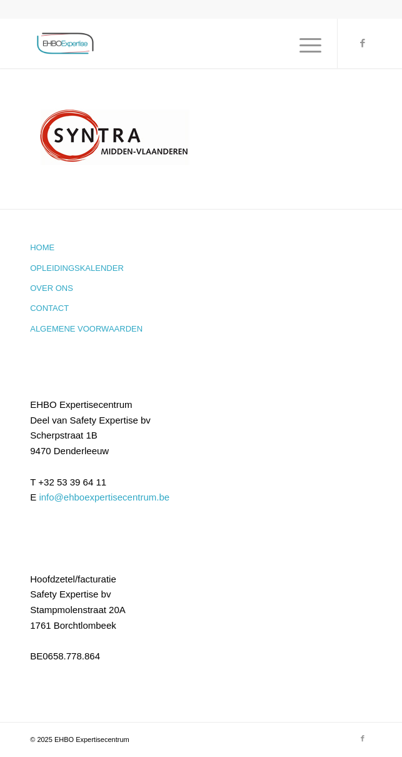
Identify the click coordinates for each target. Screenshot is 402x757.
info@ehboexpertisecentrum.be (104, 497)
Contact (49, 308)
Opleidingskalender (77, 268)
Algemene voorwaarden (86, 328)
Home (42, 247)
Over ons (51, 288)
